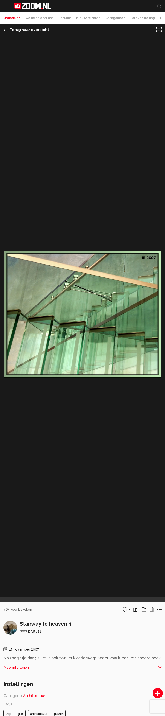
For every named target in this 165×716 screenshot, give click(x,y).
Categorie (24, 695)
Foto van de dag (142, 18)
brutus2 (35, 631)
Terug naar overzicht (26, 29)
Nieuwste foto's (88, 18)
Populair (64, 18)
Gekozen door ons (39, 18)
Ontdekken (12, 18)
